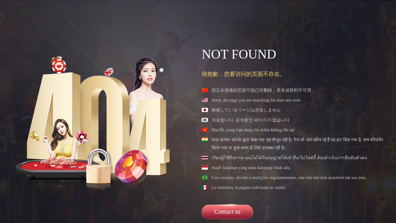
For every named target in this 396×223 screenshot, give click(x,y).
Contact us (227, 211)
